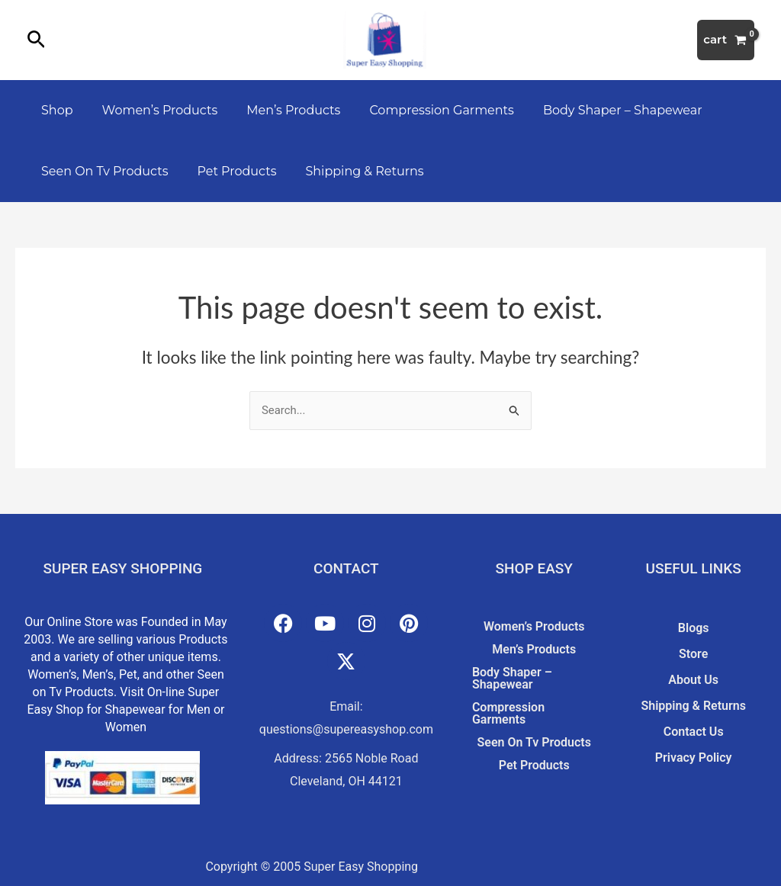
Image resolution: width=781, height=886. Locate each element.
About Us (693, 680)
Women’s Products (153, 110)
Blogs (693, 628)
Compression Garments (425, 110)
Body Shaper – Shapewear (602, 110)
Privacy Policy (693, 757)
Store (693, 654)
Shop (55, 110)
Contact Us (694, 731)
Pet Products (230, 171)
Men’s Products (282, 110)
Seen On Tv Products (102, 171)
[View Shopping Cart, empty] (725, 40)
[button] (36, 40)
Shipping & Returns (353, 171)
